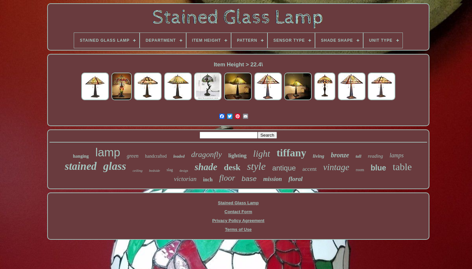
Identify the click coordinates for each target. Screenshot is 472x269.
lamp (107, 152)
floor (227, 177)
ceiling (138, 170)
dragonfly (206, 154)
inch (207, 179)
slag (170, 170)
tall (358, 156)
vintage (336, 167)
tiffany (291, 153)
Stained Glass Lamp (238, 202)
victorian (185, 178)
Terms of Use (238, 229)
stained (81, 166)
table (402, 166)
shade (206, 167)
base (249, 178)
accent (310, 169)
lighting (237, 155)
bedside (154, 170)
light (261, 153)
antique (284, 168)
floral (295, 178)
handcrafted (156, 156)
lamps (396, 155)
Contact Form (238, 211)
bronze (340, 155)
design (184, 170)
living (318, 156)
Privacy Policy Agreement (238, 220)
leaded (179, 156)
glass (114, 166)
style (256, 166)
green (133, 156)
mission (272, 179)
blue (378, 168)
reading (375, 156)
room (360, 170)
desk (232, 167)
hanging (81, 156)
